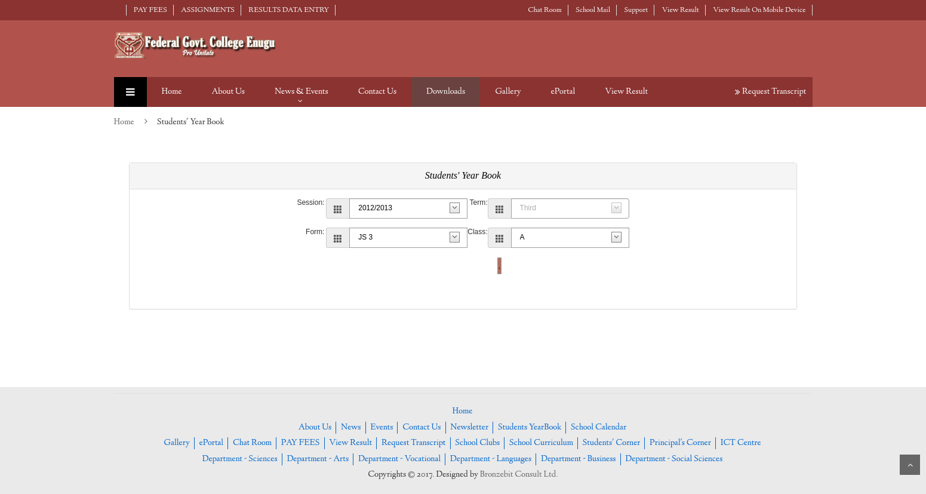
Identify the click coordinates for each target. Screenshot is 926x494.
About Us (228, 92)
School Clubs (477, 443)
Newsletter (469, 428)
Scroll (910, 465)
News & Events (301, 92)
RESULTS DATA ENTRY (288, 10)
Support (636, 10)
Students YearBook (529, 428)
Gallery (508, 92)
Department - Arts (318, 459)
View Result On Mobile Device (759, 10)
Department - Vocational (399, 459)
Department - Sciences (240, 459)
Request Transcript (770, 92)
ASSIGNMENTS (208, 10)
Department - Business (578, 459)
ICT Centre (741, 443)
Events (381, 428)
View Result (680, 10)
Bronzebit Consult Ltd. (519, 475)
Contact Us (377, 92)
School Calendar (598, 428)
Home (172, 92)
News (351, 428)
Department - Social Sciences (673, 459)
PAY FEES (150, 10)
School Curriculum (541, 443)
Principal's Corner (680, 443)
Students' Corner (612, 443)
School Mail (593, 10)
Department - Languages (490, 459)
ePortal (563, 92)
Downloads (445, 92)
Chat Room (545, 10)
